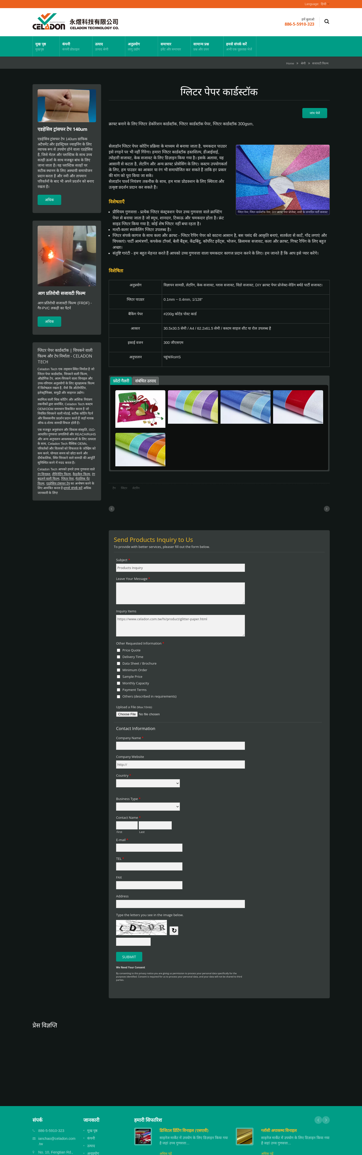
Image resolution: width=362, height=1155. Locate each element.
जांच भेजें (315, 113)
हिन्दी (323, 4)
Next (326, 1120)
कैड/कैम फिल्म (81, 474)
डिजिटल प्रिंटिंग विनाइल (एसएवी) (184, 1130)
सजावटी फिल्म (320, 63)
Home (290, 63)
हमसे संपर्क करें (240, 46)
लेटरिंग (136, 488)
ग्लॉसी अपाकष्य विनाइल (279, 1130)
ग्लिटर (124, 488)
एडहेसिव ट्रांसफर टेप (58, 483)
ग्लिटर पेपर (67, 479)
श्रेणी (303, 63)
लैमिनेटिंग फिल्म (61, 474)
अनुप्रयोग (141, 46)
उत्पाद (108, 46)
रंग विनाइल (44, 474)
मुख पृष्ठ (46, 46)
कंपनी (76, 46)
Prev (318, 1120)
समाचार (174, 46)
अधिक (49, 199)
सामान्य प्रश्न (207, 46)
